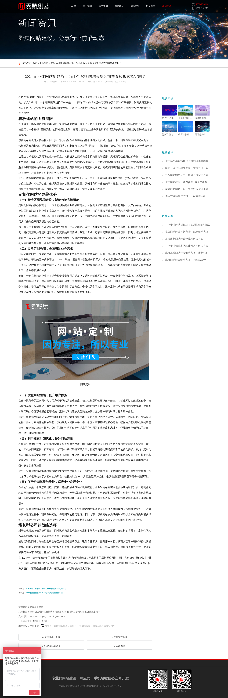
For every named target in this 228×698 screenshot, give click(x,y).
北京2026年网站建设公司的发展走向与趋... (186, 161)
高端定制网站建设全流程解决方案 (184, 238)
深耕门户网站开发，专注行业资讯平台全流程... (186, 189)
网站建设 (119, 6)
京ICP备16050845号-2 (112, 686)
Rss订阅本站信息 (51, 646)
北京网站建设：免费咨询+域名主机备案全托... (186, 182)
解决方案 (150, 6)
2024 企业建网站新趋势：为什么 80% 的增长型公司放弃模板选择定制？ (86, 63)
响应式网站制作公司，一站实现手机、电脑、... (186, 196)
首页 (35, 63)
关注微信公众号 (51, 638)
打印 (36, 621)
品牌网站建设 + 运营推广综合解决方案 (187, 231)
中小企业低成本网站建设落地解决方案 (186, 245)
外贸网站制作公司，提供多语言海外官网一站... (186, 175)
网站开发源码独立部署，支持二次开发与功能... (186, 168)
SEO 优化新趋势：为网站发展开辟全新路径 (44, 593)
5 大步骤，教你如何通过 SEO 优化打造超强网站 (46, 588)
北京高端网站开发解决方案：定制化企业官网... (186, 252)
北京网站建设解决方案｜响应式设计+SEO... (185, 259)
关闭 (45, 621)
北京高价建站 (120, 81)
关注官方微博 (119, 637)
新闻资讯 (166, 6)
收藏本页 (25, 621)
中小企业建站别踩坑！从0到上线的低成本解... (187, 224)
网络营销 (134, 6)
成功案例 (103, 6)
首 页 (73, 6)
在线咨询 (119, 646)
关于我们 (87, 6)
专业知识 (44, 63)
